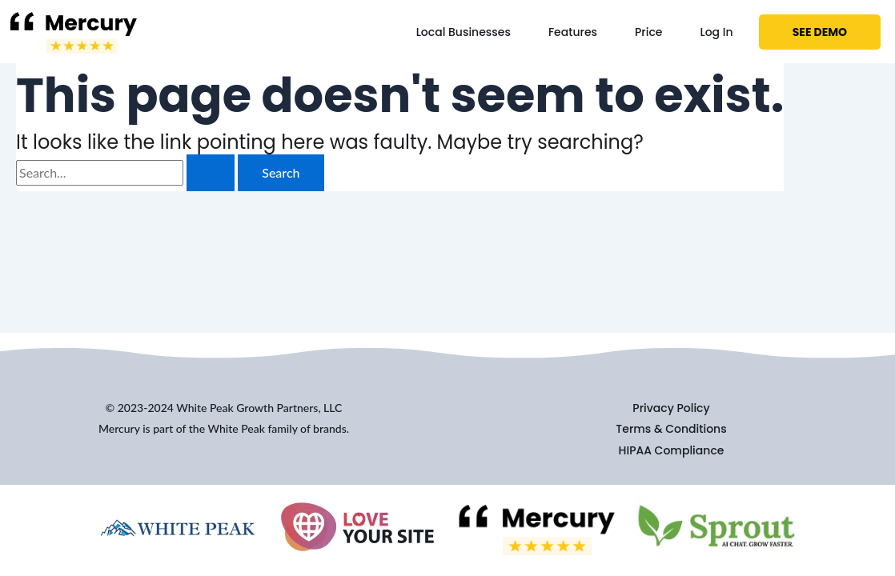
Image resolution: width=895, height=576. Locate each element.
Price (648, 32)
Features (572, 32)
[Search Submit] (211, 172)
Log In (716, 32)
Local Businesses (463, 32)
